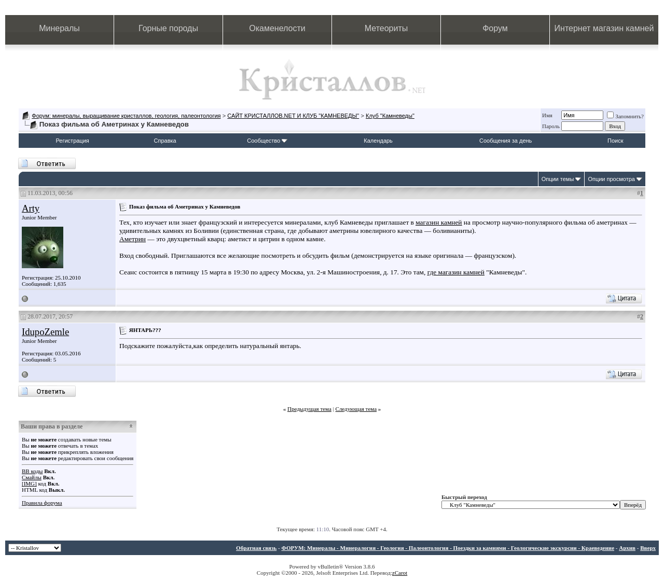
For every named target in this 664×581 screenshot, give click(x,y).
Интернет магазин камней (604, 28)
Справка (165, 140)
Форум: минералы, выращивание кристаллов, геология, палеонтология (126, 116)
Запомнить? (625, 116)
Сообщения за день (505, 140)
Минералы (59, 28)
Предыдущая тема (309, 409)
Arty (30, 208)
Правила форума (42, 503)
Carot (401, 573)
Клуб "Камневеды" (390, 116)
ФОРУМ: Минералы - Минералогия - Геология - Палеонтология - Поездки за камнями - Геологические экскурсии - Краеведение (447, 548)
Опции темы (558, 179)
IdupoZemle (45, 331)
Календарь (378, 140)
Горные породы (168, 28)
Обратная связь (256, 548)
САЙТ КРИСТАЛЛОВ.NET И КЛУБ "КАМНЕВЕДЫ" (293, 116)
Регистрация (72, 140)
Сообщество (267, 140)
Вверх (648, 548)
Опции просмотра (611, 179)
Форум (495, 28)
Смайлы (32, 477)
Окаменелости (277, 28)
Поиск (615, 140)
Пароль (551, 126)
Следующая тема (356, 409)
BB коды (32, 471)
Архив (627, 548)
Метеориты (386, 28)
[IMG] (29, 483)
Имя (547, 115)
